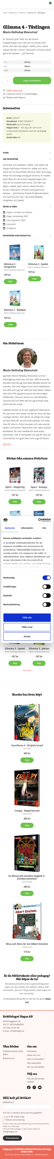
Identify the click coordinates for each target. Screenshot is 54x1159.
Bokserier (13, 12)
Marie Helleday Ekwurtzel (20, 32)
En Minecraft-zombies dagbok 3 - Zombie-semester (27, 877)
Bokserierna (8, 1058)
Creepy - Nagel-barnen (27, 810)
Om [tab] (44, 528)
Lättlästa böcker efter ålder (13, 1053)
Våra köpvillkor (34, 1063)
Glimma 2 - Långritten (10, 265)
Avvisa (27, 636)
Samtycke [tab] (10, 528)
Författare (32, 1051)
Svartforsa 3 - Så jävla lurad (27, 745)
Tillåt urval (27, 627)
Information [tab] (27, 528)
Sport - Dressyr (39, 487)
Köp (10, 281)
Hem (5, 12)
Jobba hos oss (33, 1055)
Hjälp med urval (14, 90)
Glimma (22, 12)
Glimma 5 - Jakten (39, 648)
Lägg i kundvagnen (32, 81)
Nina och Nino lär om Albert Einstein (27, 943)
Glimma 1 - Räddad (15, 309)
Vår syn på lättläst (35, 1067)
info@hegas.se (17, 1030)
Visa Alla (27, 670)
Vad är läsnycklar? (35, 1059)
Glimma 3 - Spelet (38, 264)
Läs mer (7, 444)
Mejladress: (8, 1102)
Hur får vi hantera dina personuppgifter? (22, 1113)
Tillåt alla (27, 617)
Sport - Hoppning (15, 487)
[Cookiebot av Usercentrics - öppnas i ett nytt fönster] (38, 520)
